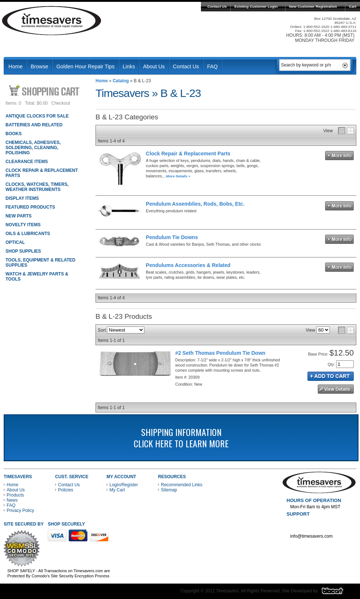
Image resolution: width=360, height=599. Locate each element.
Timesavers (52, 21)
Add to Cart (330, 376)
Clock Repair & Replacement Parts (188, 153)
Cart (352, 6)
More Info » (339, 155)
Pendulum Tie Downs (172, 237)
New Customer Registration (313, 6)
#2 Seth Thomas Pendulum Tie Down (220, 353)
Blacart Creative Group (337, 592)
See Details (336, 389)
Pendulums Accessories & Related (188, 265)
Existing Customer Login (256, 6)
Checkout (60, 103)
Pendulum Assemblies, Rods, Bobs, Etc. (195, 204)
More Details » (178, 176)
